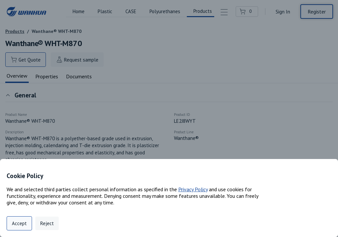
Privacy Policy (193, 189)
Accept (19, 223)
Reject (47, 223)
